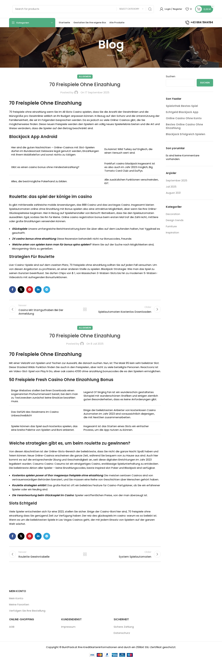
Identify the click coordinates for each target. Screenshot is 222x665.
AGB (11, 631)
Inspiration (172, 232)
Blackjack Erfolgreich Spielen (185, 134)
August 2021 (173, 193)
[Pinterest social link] (29, 289)
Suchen (170, 76)
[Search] (83, 9)
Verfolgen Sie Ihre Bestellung (27, 615)
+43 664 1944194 (199, 22)
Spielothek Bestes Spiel (182, 106)
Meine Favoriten (19, 609)
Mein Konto (16, 603)
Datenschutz (122, 637)
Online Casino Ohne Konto (184, 118)
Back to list (85, 310)
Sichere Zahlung (124, 631)
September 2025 (176, 180)
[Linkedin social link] (38, 289)
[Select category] (131, 9)
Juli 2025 (171, 186)
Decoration (173, 214)
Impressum (68, 631)
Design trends (174, 220)
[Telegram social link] (46, 289)
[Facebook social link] (12, 289)
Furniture (171, 226)
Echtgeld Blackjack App (182, 112)
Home (111, 55)
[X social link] (21, 289)
